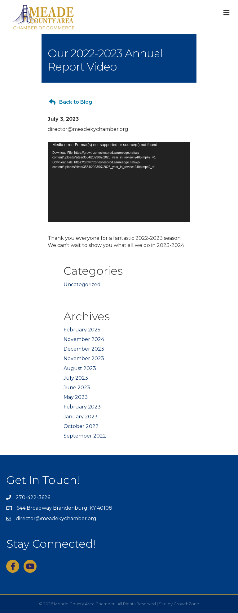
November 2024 (84, 339)
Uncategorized (82, 284)
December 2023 (84, 349)
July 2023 (76, 378)
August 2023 (80, 368)
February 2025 (82, 330)
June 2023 (77, 388)
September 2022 (85, 436)
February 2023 (82, 407)
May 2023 (76, 397)
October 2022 (81, 426)
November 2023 (84, 358)
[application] (119, 182)
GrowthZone (186, 603)
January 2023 (81, 417)
